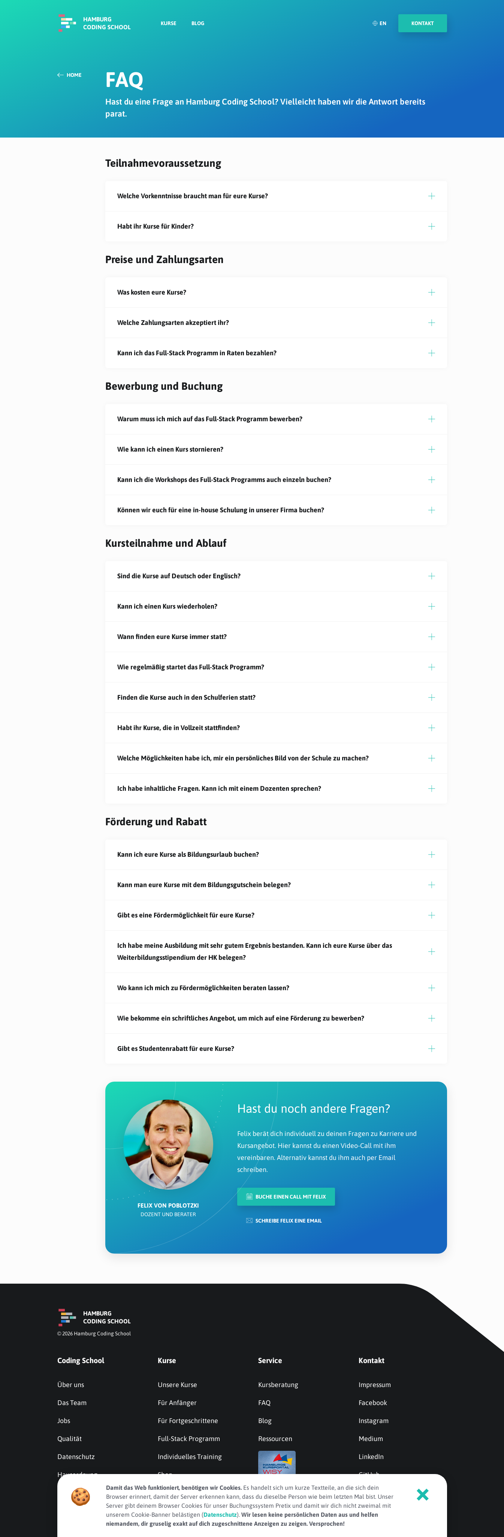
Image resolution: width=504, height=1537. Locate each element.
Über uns (70, 1385)
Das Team (72, 1403)
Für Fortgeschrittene (188, 1421)
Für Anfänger (177, 1403)
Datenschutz (76, 1457)
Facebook (373, 1403)
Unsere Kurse (177, 1385)
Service (270, 1360)
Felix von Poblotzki (168, 1205)
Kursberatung (278, 1385)
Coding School (80, 1360)
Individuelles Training (190, 1457)
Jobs (63, 1421)
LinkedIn (371, 1457)
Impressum (375, 1385)
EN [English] (379, 24)
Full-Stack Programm (189, 1439)
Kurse (168, 25)
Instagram (374, 1421)
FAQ (264, 1403)
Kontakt (371, 1360)
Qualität (69, 1439)
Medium (371, 1439)
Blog (197, 25)
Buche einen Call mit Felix (286, 1196)
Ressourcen (275, 1439)
